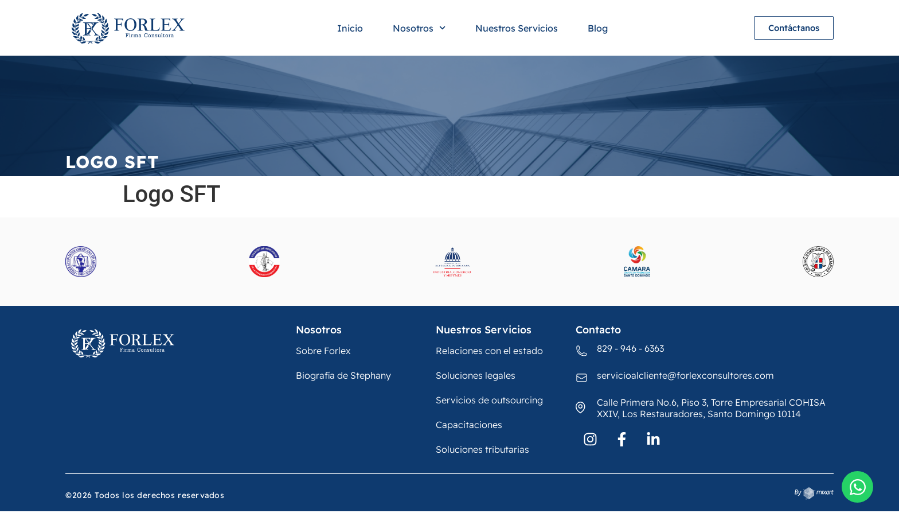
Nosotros (419, 28)
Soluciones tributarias (482, 449)
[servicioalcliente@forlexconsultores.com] (582, 378)
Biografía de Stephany (343, 375)
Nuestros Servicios (516, 28)
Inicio (350, 28)
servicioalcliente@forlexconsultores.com (685, 375)
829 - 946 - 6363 (630, 348)
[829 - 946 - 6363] (582, 351)
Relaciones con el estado (489, 350)
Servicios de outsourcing (489, 400)
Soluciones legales (475, 375)
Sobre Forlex (323, 350)
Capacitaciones (469, 424)
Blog (598, 28)
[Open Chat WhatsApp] (857, 487)
